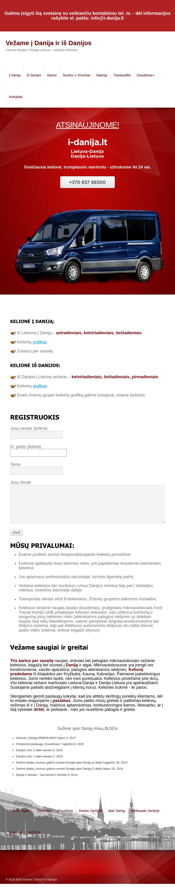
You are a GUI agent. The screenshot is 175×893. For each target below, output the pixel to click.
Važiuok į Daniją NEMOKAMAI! (36, 747)
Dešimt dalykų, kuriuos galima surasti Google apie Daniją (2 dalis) (59, 771)
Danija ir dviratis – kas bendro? (36, 784)
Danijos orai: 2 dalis (29, 759)
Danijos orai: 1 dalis (29, 765)
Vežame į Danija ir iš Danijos (49, 43)
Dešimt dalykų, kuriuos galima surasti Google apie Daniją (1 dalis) (59, 777)
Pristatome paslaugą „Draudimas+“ (39, 753)
